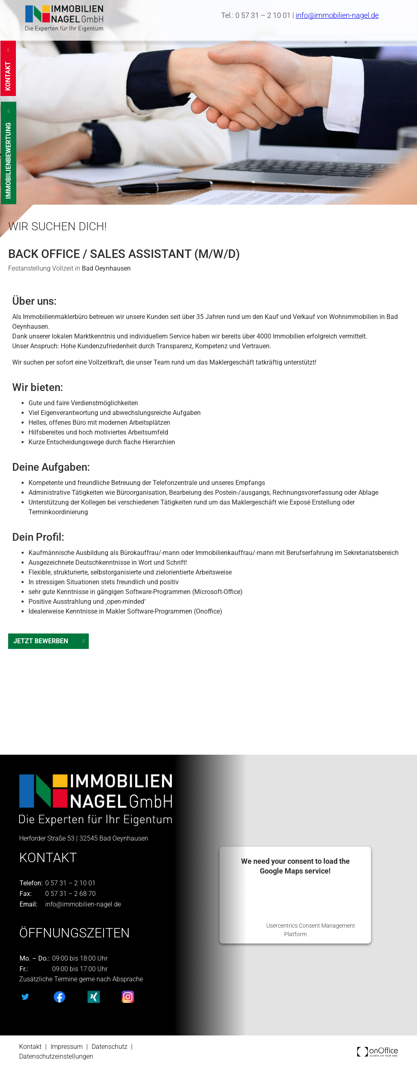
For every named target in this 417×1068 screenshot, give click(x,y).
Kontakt (30, 1047)
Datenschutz (109, 1047)
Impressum (66, 1047)
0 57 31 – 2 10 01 (263, 15)
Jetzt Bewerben (40, 641)
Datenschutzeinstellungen (56, 1056)
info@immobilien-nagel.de (337, 15)
